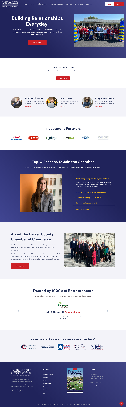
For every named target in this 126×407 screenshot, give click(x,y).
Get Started (37, 42)
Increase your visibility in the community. (92, 192)
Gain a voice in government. (86, 203)
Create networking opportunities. (89, 198)
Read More (28, 106)
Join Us (118, 4)
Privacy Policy (86, 404)
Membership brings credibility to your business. (94, 179)
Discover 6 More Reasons (83, 209)
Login (109, 4)
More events (63, 78)
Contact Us (93, 386)
